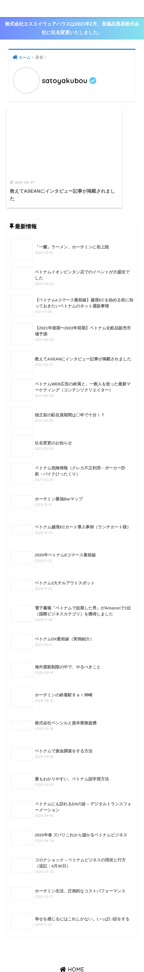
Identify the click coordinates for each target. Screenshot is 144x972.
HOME (72, 944)
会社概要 (38, 956)
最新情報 (78, 956)
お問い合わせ (101, 956)
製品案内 (58, 956)
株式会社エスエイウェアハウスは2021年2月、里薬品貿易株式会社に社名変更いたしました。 (72, 28)
